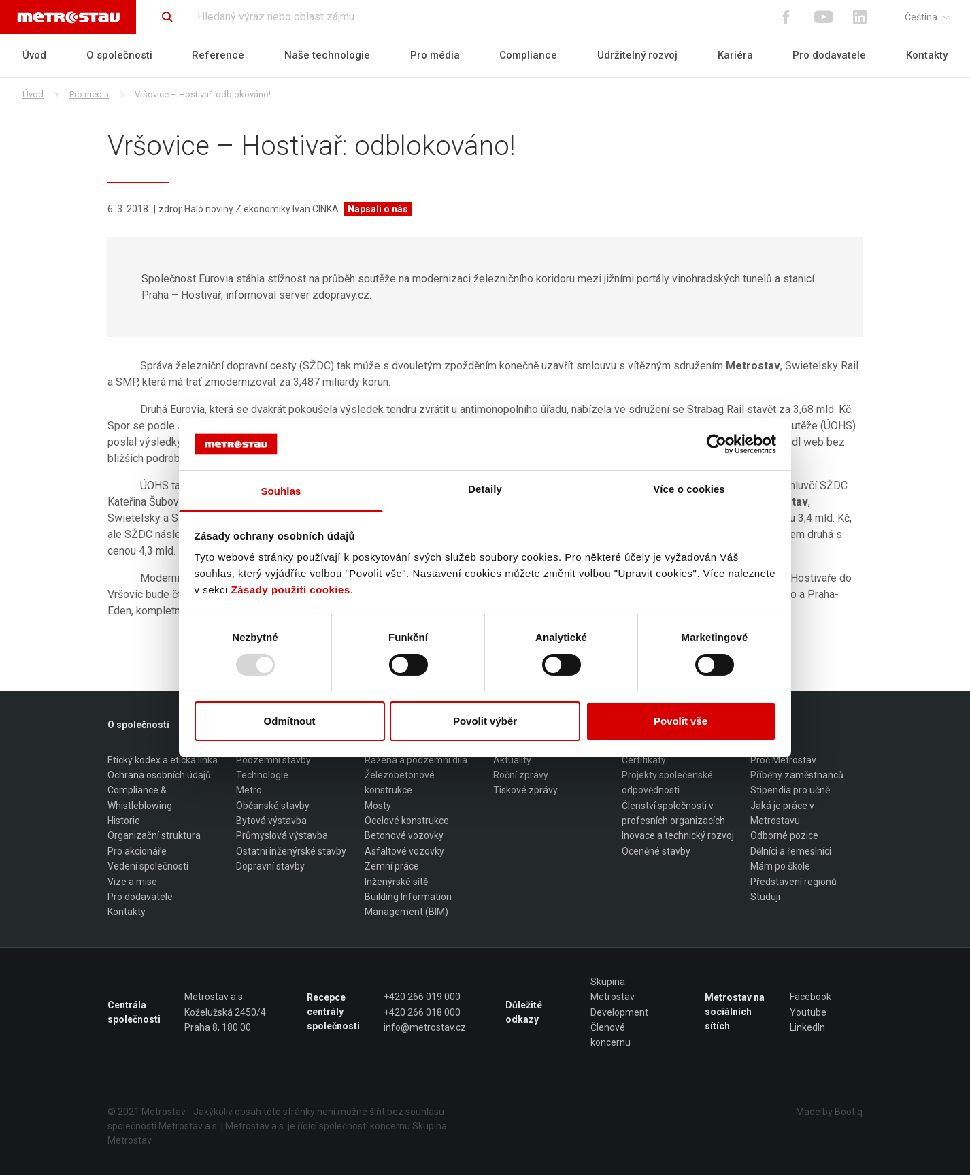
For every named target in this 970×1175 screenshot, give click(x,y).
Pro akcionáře (137, 851)
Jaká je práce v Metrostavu (782, 813)
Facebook (810, 996)
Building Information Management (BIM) (408, 904)
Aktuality (512, 760)
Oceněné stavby (656, 851)
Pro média (435, 55)
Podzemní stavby (273, 760)
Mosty (378, 805)
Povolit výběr (485, 721)
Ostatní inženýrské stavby (291, 851)
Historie (123, 820)
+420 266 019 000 (422, 996)
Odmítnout (290, 721)
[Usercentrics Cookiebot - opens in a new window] (716, 444)
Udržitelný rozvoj (637, 55)
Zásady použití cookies (290, 589)
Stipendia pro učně (790, 790)
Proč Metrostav (783, 760)
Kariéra (735, 55)
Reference (218, 55)
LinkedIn (807, 1027)
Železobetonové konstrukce (400, 782)
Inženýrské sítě (396, 881)
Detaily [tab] (485, 489)
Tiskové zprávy (525, 790)
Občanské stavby (273, 805)
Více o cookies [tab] (689, 489)
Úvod (34, 55)
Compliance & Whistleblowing (139, 798)
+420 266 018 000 (422, 1012)
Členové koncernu (610, 1035)
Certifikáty (644, 760)
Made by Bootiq (829, 1111)
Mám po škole (780, 866)
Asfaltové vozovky (404, 851)
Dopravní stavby (270, 866)
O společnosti (119, 55)
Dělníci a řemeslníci (790, 851)
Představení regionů (793, 881)
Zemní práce (392, 866)
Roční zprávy (520, 774)
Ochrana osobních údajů (159, 774)
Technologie (262, 774)
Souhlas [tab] (281, 491)
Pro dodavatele (829, 55)
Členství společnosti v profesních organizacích (673, 813)
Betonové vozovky (404, 836)
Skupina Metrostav (612, 989)
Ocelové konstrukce (407, 820)
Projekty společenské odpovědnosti (667, 782)
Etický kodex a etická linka (162, 760)
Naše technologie (327, 55)
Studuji (765, 896)
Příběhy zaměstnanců (796, 774)
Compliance (528, 55)
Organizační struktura (154, 836)
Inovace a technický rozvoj (678, 836)
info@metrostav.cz (425, 1027)
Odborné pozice (784, 836)
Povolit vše (680, 721)
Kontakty (927, 55)
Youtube (808, 1012)
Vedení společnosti (147, 866)
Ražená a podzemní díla (416, 760)
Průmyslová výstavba (282, 836)
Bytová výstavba (271, 820)
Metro (249, 790)
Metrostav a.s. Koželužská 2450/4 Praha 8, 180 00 (225, 1012)
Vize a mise (132, 881)
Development (619, 1012)
